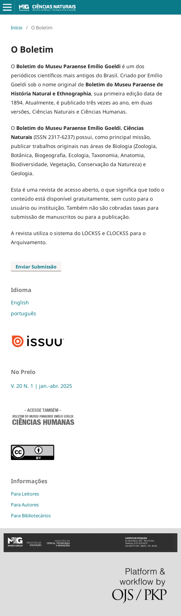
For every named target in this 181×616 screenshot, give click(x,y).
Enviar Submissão (36, 266)
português (23, 313)
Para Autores (25, 504)
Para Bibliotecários (31, 515)
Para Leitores (25, 493)
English (20, 302)
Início (16, 27)
